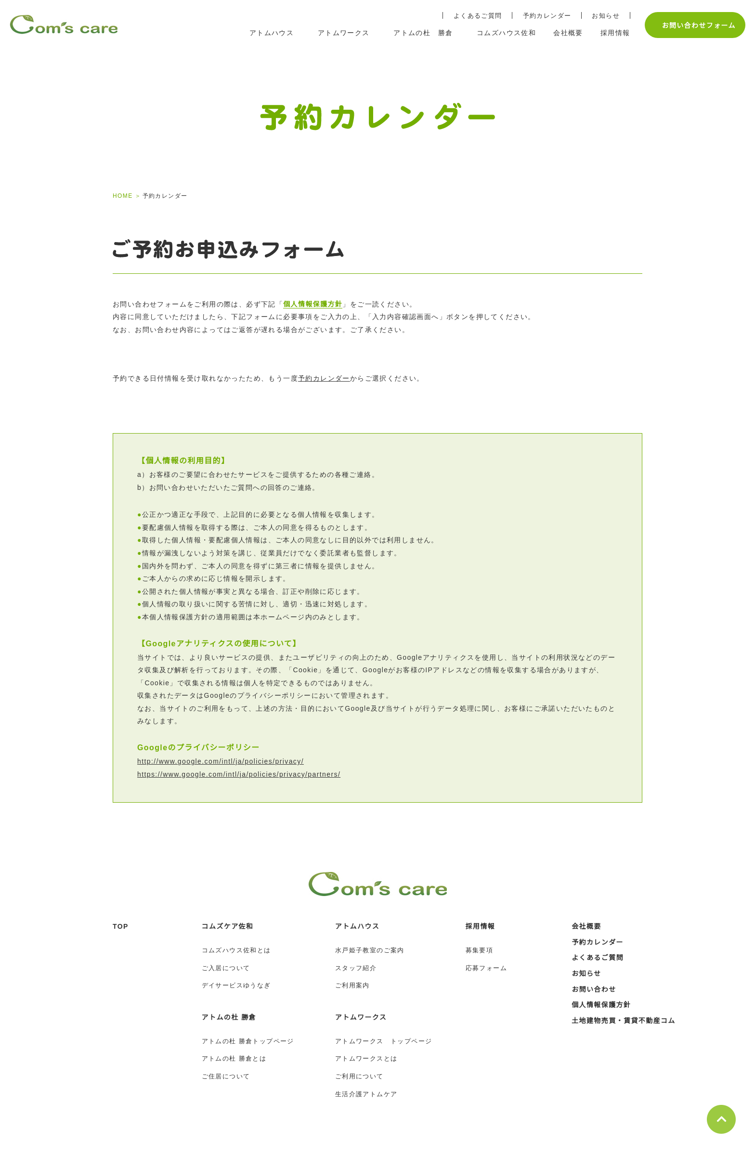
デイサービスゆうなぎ (236, 985)
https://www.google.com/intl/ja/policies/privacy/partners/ (250, 774)
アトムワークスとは (366, 1058)
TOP (121, 926)
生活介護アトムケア (366, 1094)
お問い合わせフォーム (693, 25)
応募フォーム (486, 968)
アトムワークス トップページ (383, 1041)
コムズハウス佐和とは (236, 950)
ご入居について (226, 968)
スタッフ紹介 (356, 968)
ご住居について (226, 1076)
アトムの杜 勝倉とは (234, 1058)
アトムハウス (357, 926)
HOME (122, 196)
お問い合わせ (594, 989)
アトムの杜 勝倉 (229, 1017)
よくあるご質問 (473, 15)
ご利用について (359, 1076)
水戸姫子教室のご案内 (369, 950)
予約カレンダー (542, 15)
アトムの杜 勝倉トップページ (248, 1041)
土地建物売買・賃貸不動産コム (624, 1020)
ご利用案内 (352, 985)
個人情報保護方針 (312, 304)
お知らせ (601, 15)
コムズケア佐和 (228, 926)
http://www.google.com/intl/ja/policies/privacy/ (230, 761)
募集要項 (480, 950)
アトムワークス (361, 1017)
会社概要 (586, 926)
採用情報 (480, 926)
